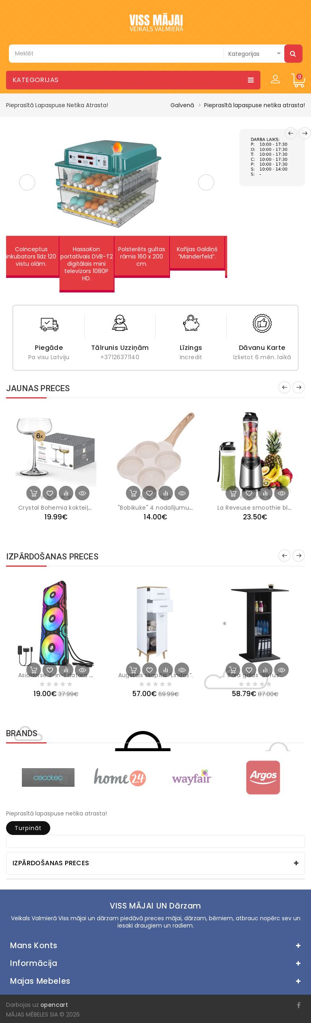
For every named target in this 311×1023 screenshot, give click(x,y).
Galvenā (182, 105)
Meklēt (293, 53)
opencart (54, 1005)
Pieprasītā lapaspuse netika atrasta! (254, 105)
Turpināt (28, 828)
